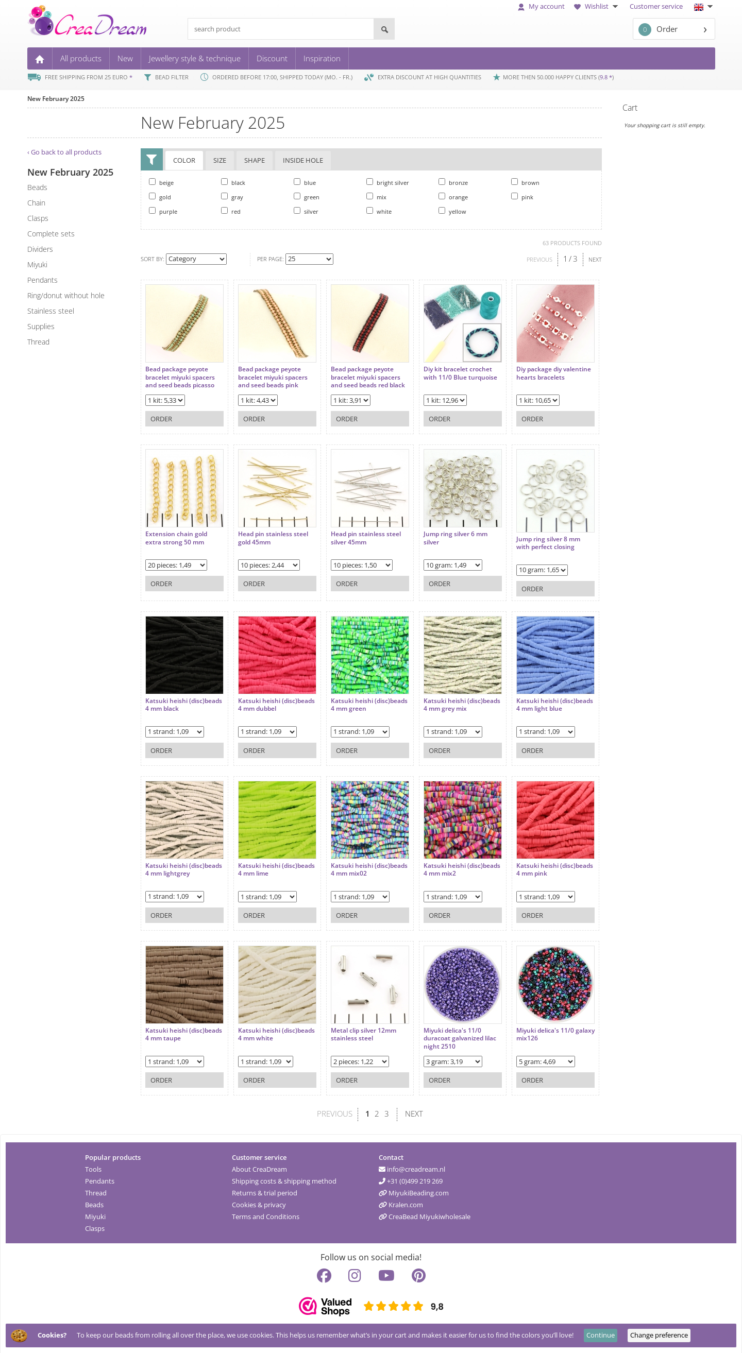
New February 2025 (56, 98)
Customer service (656, 6)
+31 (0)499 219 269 (411, 1179)
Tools (93, 1167)
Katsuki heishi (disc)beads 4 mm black (179, 698)
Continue (600, 1335)
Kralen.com (401, 1202)
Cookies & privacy (259, 1202)
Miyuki (95, 1214)
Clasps (95, 1226)
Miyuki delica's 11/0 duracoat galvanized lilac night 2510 (444, 1031)
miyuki (37, 264)
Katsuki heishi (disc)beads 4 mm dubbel (269, 698)
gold (160, 197)
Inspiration (322, 58)
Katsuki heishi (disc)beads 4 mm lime (265, 862)
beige (161, 182)
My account (541, 6)
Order (658, 29)
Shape (254, 160)
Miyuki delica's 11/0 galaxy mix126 (524, 1027)
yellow (452, 211)
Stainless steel (50, 311)
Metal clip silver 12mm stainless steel (353, 1027)
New (125, 58)
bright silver (387, 182)
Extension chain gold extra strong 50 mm (176, 533)
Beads (94, 1202)
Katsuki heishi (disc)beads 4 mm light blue (529, 702)
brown (525, 182)
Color (184, 160)
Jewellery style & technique (195, 58)
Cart (629, 107)
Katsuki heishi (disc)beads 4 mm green (356, 698)
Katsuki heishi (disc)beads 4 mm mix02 (356, 862)
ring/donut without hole (66, 295)
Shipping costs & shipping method (284, 1179)
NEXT (595, 259)
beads (37, 187)
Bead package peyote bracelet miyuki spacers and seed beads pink (267, 372)
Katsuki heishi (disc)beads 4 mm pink (528, 862)
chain (36, 203)
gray (232, 197)
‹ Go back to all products (64, 152)
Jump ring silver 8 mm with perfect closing (528, 537)
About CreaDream (259, 1167)
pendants (42, 280)
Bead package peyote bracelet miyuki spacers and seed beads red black (355, 376)
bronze (453, 182)
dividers (40, 249)
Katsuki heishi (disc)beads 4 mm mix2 (441, 862)
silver (306, 211)
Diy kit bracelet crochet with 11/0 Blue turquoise (442, 372)
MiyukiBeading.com (414, 1190)
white (379, 211)
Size (219, 160)
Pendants (99, 1179)
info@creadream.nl (412, 1167)
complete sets (51, 233)
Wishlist (597, 6)
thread (38, 342)
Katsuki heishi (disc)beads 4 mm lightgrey (170, 866)
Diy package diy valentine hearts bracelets (520, 372)
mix (376, 197)
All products (81, 58)
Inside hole (303, 160)
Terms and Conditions (265, 1214)
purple (163, 211)
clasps (37, 218)
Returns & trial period (264, 1190)
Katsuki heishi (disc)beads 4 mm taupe (180, 1027)
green (306, 197)
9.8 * (606, 77)
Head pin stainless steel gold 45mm (268, 533)
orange (453, 197)
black (233, 182)
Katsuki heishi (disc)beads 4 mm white (267, 1027)
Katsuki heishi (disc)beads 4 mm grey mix (441, 702)
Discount (272, 58)
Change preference (659, 1335)
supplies (41, 326)
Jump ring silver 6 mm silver (440, 533)
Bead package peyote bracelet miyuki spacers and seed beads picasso (180, 372)
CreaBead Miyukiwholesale (424, 1214)
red (231, 211)
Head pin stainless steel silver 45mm (356, 533)
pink (522, 197)
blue (305, 182)
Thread (96, 1190)
